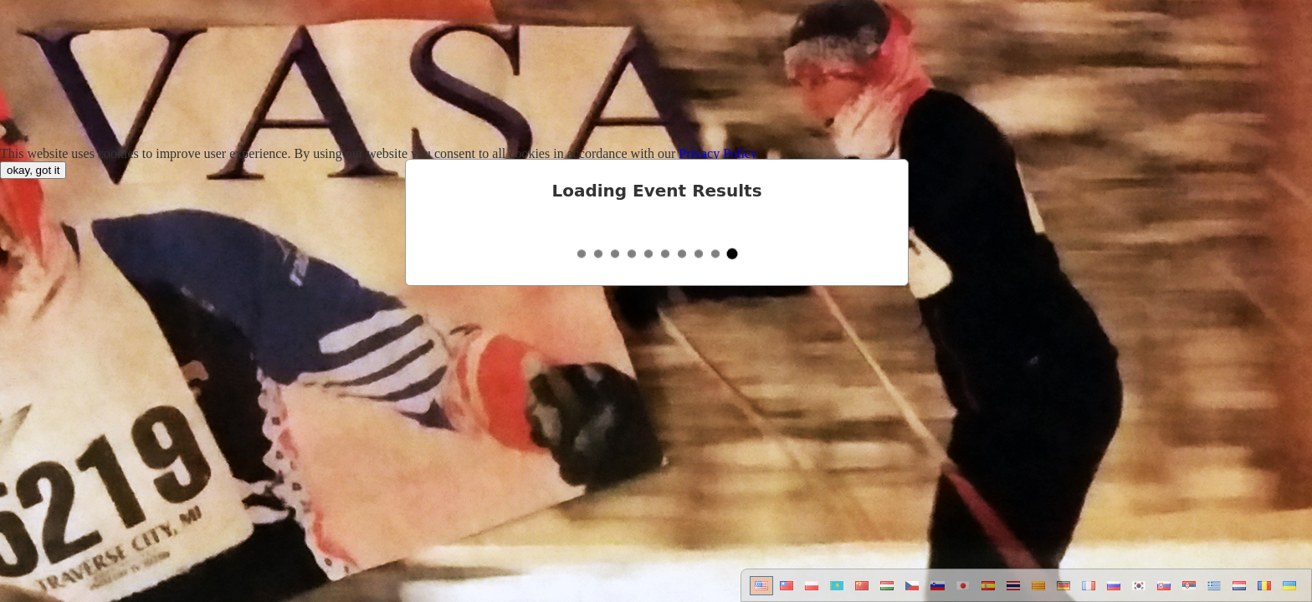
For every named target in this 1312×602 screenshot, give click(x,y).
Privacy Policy (718, 153)
